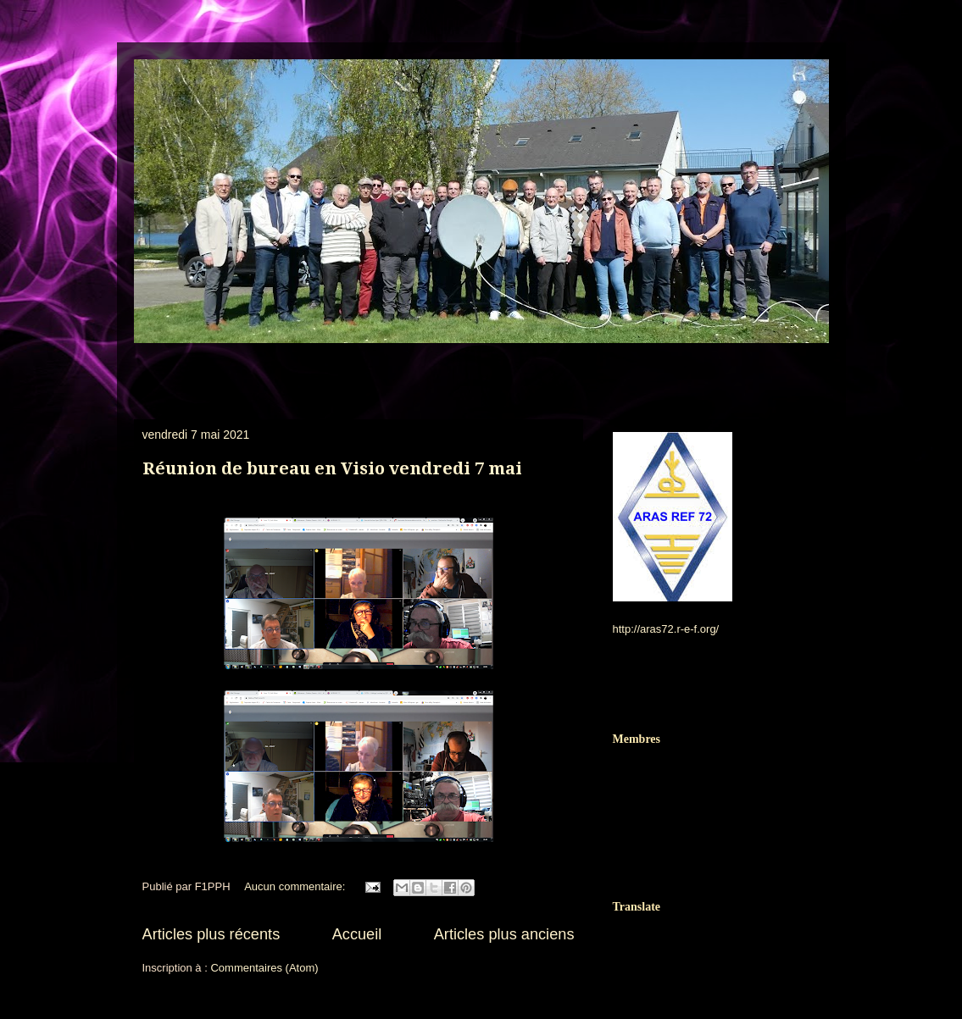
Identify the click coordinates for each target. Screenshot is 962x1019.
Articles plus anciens (504, 934)
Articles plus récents (211, 934)
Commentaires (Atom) (264, 967)
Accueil (357, 934)
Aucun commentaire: (296, 886)
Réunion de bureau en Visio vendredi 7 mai (332, 468)
